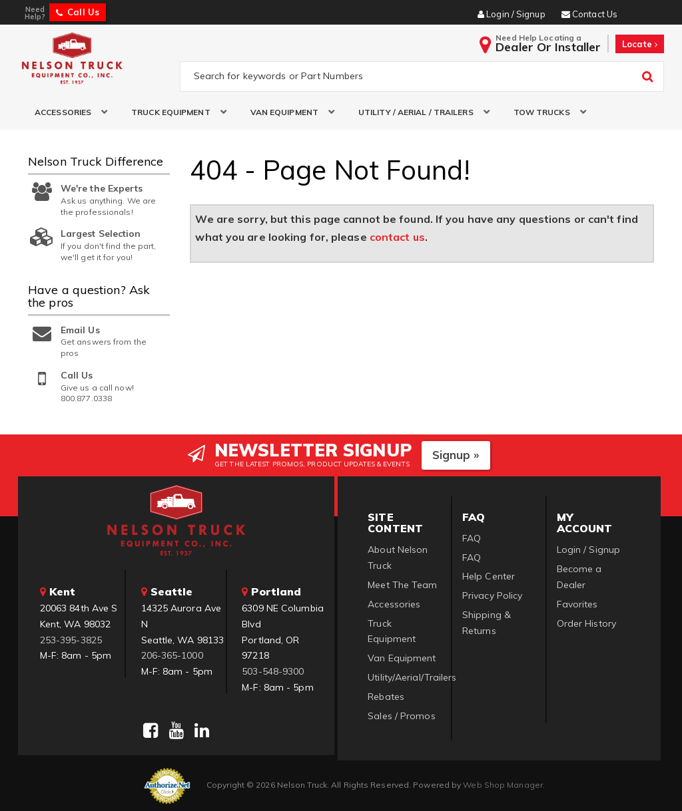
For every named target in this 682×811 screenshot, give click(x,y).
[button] (66, 112)
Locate (639, 44)
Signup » (456, 455)
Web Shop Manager (503, 785)
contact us (397, 236)
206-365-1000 (172, 655)
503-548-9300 (273, 671)
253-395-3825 (71, 640)
